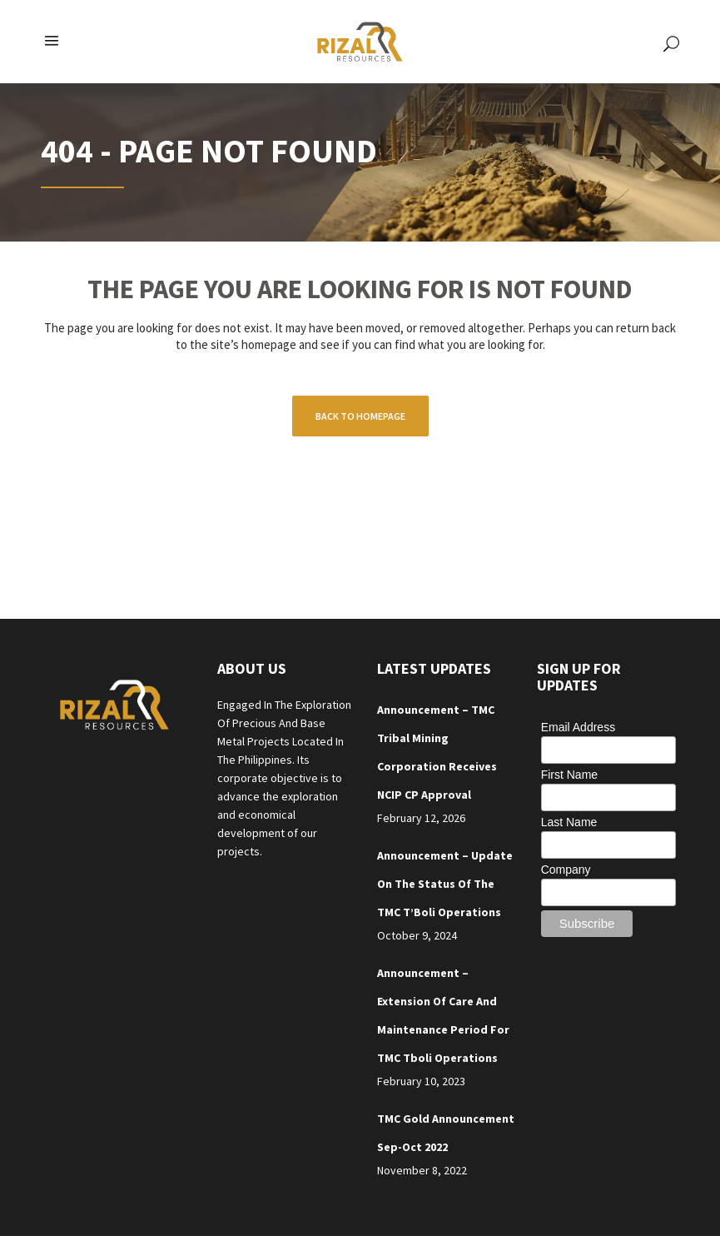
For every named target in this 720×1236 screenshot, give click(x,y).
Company (566, 869)
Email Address (578, 727)
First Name (569, 774)
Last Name (569, 822)
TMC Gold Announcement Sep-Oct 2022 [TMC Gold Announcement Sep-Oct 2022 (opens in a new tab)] (445, 1132)
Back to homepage (360, 416)
